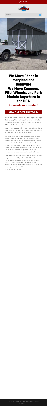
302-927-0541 (23, 2)
